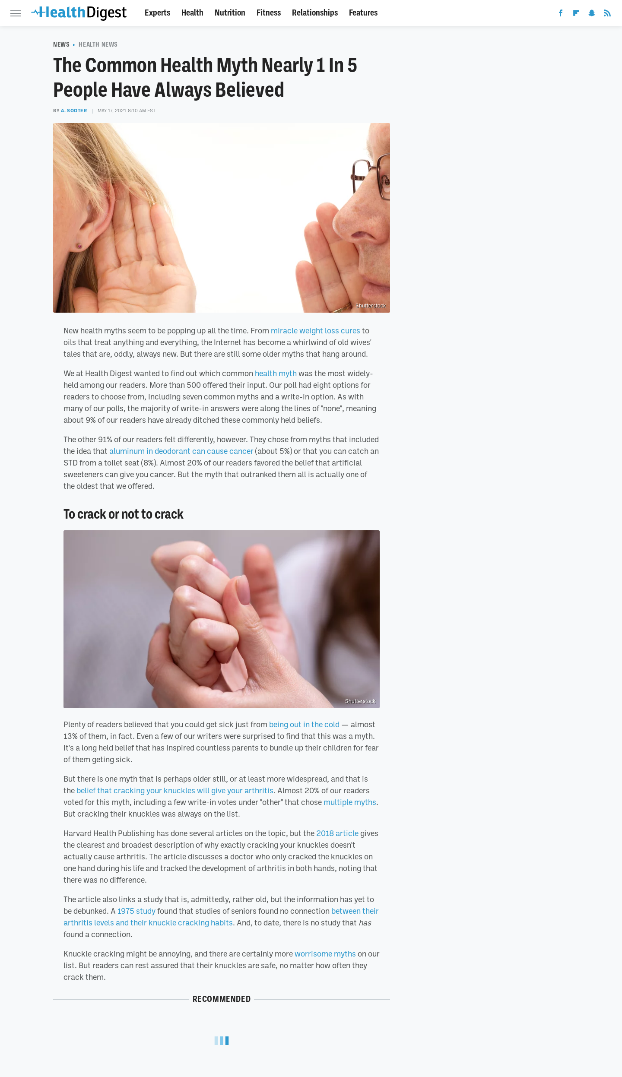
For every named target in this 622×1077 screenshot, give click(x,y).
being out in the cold (304, 724)
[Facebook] (560, 14)
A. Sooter (74, 111)
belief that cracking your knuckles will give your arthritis (174, 790)
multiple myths (350, 802)
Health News (98, 44)
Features (363, 13)
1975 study (136, 910)
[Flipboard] (576, 14)
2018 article (337, 833)
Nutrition (230, 13)
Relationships (315, 13)
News (61, 44)
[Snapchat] (591, 14)
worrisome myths (325, 953)
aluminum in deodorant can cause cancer (181, 451)
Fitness (269, 13)
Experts (157, 13)
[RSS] (607, 14)
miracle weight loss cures (315, 330)
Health (192, 13)
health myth (276, 373)
